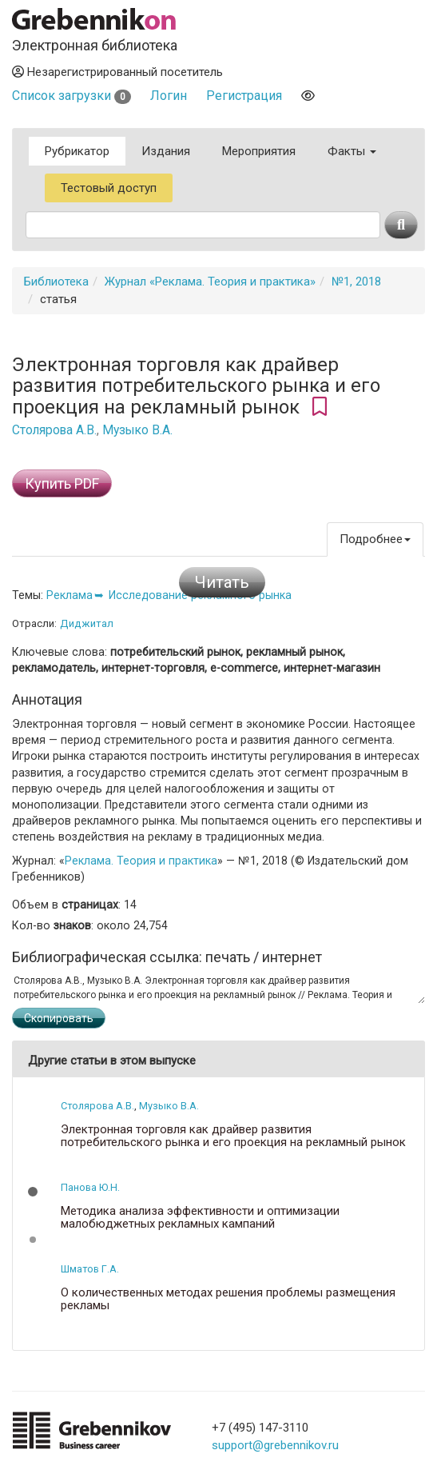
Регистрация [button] (244, 95)
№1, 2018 (356, 281)
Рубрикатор (77, 151)
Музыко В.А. (137, 430)
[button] (33, 1192)
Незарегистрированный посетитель (117, 72)
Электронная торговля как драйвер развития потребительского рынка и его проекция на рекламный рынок (233, 1136)
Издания (165, 151)
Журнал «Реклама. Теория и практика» (210, 281)
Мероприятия (259, 151)
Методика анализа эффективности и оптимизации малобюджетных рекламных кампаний (200, 1217)
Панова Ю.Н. (90, 1187)
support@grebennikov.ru (275, 1445)
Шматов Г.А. (90, 1269)
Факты (352, 151)
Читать (222, 582)
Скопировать (58, 1018)
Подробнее (375, 539)
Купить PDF (62, 483)
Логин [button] (168, 95)
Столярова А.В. (54, 430)
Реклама (69, 595)
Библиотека (56, 281)
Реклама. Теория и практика (141, 860)
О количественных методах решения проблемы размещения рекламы (228, 1299)
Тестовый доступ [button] (109, 188)
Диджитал (86, 623)
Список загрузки (71, 95)
